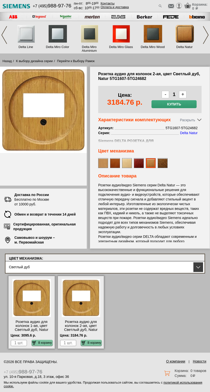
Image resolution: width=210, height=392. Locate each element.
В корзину (42, 343)
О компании (175, 361)
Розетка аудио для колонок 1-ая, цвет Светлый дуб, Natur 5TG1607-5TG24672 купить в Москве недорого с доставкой (31, 331)
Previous (4, 35)
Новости (199, 361)
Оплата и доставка (115, 7)
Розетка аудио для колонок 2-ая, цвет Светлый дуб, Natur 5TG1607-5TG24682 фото (81, 330)
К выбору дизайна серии (34, 61)
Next (206, 35)
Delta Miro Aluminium (89, 48)
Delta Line (26, 47)
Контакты (108, 3)
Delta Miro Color (57, 47)
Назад (7, 61)
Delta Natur (184, 47)
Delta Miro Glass (121, 47)
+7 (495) (52, 6)
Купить (174, 104)
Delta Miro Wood (153, 47)
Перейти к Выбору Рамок (76, 61)
